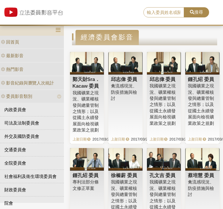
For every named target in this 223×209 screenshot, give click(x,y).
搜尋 (196, 12)
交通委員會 (15, 149)
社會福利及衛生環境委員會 (30, 176)
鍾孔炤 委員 (201, 79)
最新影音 (12, 55)
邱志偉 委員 (124, 79)
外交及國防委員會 (21, 136)
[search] (163, 12)
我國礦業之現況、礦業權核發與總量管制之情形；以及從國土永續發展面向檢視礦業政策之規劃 (86, 111)
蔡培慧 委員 (201, 175)
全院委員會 (15, 163)
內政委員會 (15, 109)
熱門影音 (12, 69)
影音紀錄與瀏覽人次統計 (27, 82)
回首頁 (10, 41)
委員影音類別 (16, 96)
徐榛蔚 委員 (124, 175)
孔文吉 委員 (163, 175)
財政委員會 (15, 189)
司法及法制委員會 (21, 122)
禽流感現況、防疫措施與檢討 (124, 92)
